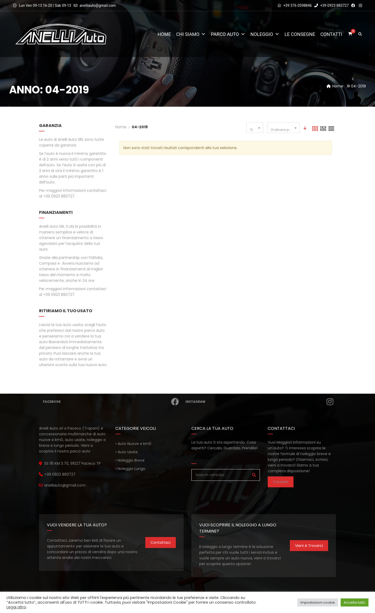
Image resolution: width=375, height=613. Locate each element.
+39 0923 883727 (331, 5)
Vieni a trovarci (309, 545)
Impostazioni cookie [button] (318, 602)
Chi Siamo (191, 34)
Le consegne (300, 34)
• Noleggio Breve (130, 460)
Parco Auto (228, 34)
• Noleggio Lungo (130, 468)
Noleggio (265, 34)
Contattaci (161, 542)
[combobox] (254, 128)
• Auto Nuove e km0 (133, 443)
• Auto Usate (126, 452)
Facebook (112, 402)
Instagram (260, 402)
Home (164, 34)
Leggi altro (16, 607)
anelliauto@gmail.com (97, 5)
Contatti (331, 34)
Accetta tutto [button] (354, 602)
